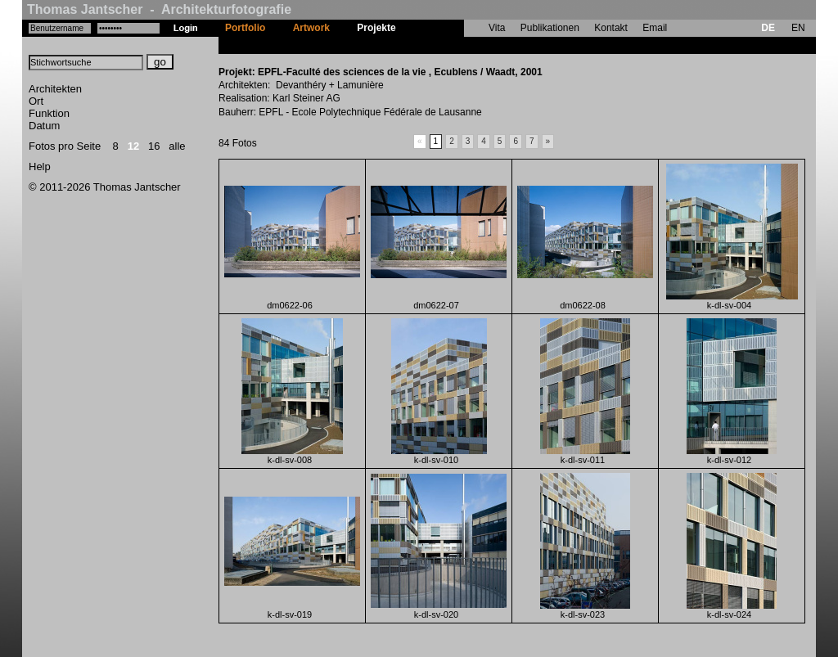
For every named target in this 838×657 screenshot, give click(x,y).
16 (154, 146)
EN (798, 28)
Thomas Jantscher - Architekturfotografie (159, 9)
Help (40, 166)
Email (654, 28)
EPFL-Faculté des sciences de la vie (493, 45)
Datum (44, 125)
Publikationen (549, 28)
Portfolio (245, 28)
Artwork (311, 28)
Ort (36, 101)
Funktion (49, 113)
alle (177, 146)
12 (133, 146)
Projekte (376, 28)
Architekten (55, 89)
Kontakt (611, 28)
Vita (497, 28)
